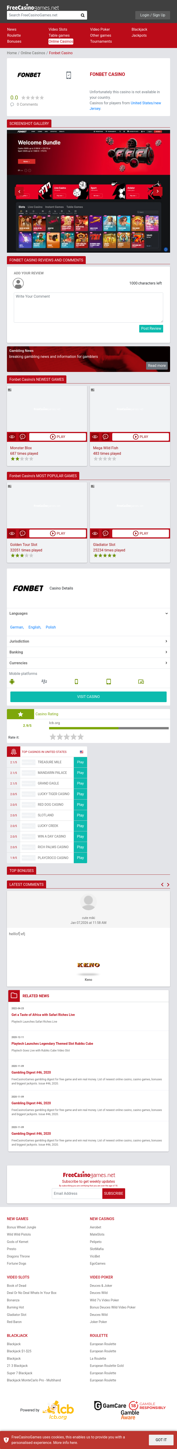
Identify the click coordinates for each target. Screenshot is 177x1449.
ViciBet (95, 1257)
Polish (51, 627)
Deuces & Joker (101, 1286)
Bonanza (13, 1301)
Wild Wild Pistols (19, 1235)
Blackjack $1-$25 (19, 1352)
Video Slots (58, 29)
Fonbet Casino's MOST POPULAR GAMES (43, 476)
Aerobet (95, 1228)
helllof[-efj (17, 934)
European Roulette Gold (107, 1366)
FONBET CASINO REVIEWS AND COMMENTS (46, 260)
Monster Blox (21, 448)
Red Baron (14, 1323)
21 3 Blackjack (17, 1366)
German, (17, 627)
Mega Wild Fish (105, 448)
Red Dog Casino (50, 805)
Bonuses (14, 41)
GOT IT (161, 1440)
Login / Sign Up (152, 15)
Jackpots (139, 35)
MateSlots (97, 1235)
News (11, 29)
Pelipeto (96, 1242)
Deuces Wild (99, 1294)
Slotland (46, 816)
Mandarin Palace (52, 773)
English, (35, 627)
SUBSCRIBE (113, 1194)
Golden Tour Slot (23, 545)
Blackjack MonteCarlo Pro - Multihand (34, 1381)
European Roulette (103, 1345)
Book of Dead (16, 1286)
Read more (157, 365)
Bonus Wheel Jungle (21, 1228)
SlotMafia (97, 1250)
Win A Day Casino (52, 837)
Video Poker (100, 29)
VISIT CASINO (88, 697)
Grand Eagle (48, 784)
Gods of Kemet (17, 1242)
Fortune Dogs (16, 1264)
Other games (100, 35)
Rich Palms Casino (53, 848)
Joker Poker (98, 1323)
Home (12, 53)
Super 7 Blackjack (19, 1374)
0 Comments (27, 104)
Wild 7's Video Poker (104, 1301)
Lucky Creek (48, 826)
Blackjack (139, 29)
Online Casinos (61, 41)
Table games (59, 35)
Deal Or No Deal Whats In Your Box (31, 1294)
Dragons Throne (18, 1257)
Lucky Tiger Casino (54, 794)
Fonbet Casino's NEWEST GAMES (36, 379)
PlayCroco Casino (53, 858)
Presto (11, 1250)
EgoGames (98, 1264)
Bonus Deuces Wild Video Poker (113, 1308)
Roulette (14, 35)
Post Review (151, 328)
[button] (19, 191)
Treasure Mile (50, 763)
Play (80, 762)
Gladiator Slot (104, 545)
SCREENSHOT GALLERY (29, 123)
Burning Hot (15, 1308)
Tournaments (101, 41)
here (73, 1442)
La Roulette (98, 1359)
